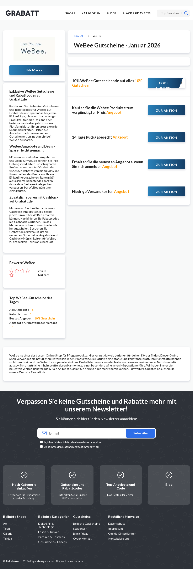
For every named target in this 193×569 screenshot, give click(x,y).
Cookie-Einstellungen (122, 533)
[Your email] (97, 433)
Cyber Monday (82, 538)
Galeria (7, 533)
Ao (5, 523)
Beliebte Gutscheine (86, 523)
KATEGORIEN (91, 13)
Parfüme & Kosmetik (51, 537)
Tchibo (7, 538)
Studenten (80, 528)
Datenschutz (116, 523)
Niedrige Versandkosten (100, 191)
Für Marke (34, 70)
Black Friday (80, 533)
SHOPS (70, 13)
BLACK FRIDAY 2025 (136, 13)
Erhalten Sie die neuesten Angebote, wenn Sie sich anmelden (107, 164)
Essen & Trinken (48, 532)
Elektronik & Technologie (46, 525)
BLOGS (111, 13)
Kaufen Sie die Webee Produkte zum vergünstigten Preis (102, 110)
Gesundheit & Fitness (52, 542)
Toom (7, 528)
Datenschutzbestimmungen (78, 446)
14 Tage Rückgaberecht (100, 137)
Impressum (115, 528)
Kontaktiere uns (118, 538)
